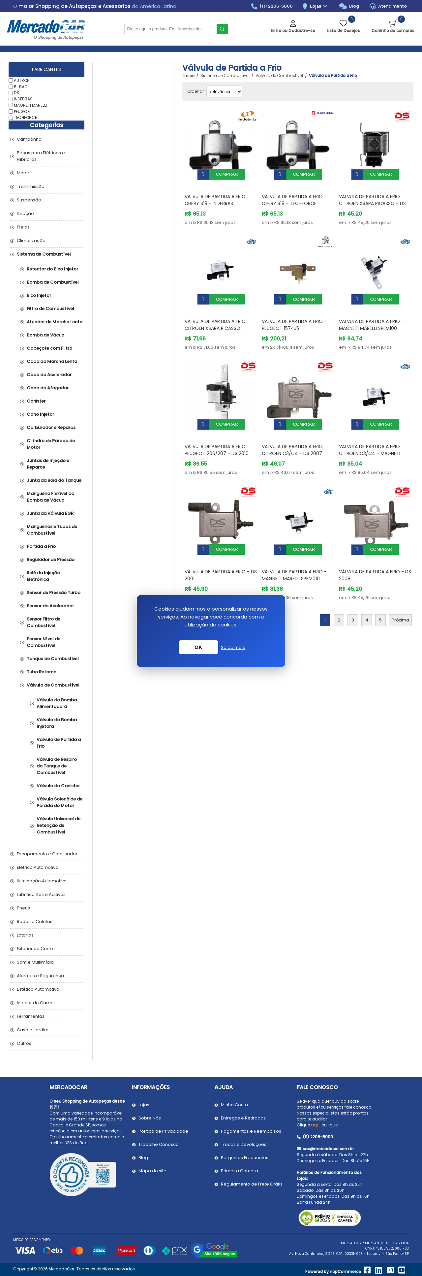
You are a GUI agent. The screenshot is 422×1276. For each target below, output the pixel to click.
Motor (23, 173)
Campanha (29, 139)
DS (16, 92)
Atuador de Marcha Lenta (54, 322)
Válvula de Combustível (53, 685)
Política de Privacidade (163, 1131)
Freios (23, 227)
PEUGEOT (22, 111)
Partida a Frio (41, 546)
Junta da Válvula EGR (50, 513)
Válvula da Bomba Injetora (57, 723)
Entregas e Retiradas (243, 1118)
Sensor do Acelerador (50, 606)
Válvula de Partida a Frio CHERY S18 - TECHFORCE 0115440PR (292, 198)
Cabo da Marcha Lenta (52, 361)
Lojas (319, 6)
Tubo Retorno (41, 672)
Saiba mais (233, 647)
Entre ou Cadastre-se (293, 30)
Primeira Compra (239, 1171)
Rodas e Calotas (34, 921)
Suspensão (29, 200)
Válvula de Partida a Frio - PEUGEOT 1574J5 (294, 315)
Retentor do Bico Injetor (52, 269)
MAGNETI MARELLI (30, 105)
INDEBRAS (23, 99)
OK (198, 647)
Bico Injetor (39, 295)
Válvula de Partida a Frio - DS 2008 (375, 555)
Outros (24, 1043)
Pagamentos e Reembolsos (251, 1131)
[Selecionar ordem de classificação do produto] (224, 91)
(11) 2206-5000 (272, 6)
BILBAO (20, 86)
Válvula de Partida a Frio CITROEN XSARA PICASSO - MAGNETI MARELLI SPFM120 (215, 318)
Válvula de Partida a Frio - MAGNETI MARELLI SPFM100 (371, 315)
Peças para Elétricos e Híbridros (41, 156)
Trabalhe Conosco (158, 1144)
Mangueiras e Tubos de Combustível (52, 529)
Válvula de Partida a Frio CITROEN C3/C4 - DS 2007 (292, 435)
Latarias (25, 935)
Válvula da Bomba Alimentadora (57, 703)
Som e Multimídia (35, 962)
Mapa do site (152, 1171)
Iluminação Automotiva (42, 881)
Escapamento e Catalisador (47, 854)
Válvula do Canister (58, 786)
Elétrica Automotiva (37, 867)
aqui (315, 1125)
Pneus (23, 908)
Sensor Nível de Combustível (43, 642)
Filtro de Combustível (50, 308)
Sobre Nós (149, 1118)
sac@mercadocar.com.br (325, 1149)
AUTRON (22, 80)
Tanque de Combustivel (53, 659)
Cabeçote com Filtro (49, 348)
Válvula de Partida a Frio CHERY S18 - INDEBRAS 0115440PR (215, 198)
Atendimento (388, 6)
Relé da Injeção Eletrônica (43, 576)
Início (189, 75)
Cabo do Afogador (48, 388)
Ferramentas (31, 1016)
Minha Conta (234, 1105)
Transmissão (31, 186)
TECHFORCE (25, 117)
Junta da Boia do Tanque (54, 480)
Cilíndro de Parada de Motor (51, 444)
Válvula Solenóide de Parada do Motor (59, 802)
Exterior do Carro (35, 948)
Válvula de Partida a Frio (59, 742)
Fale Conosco (317, 1087)
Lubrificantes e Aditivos (41, 894)
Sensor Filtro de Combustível (43, 622)
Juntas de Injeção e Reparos (48, 463)
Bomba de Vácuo (45, 335)
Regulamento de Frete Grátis (252, 1184)
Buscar (222, 29)
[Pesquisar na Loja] (170, 29)
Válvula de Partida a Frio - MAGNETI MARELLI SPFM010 (294, 555)
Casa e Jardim (32, 1030)
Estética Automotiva (38, 989)
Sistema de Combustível (44, 254)
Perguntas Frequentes (244, 1157)
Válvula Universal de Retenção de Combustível (58, 825)
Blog (349, 6)
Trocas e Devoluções (243, 1144)
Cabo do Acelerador (49, 375)
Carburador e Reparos (51, 427)
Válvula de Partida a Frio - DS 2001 (221, 555)
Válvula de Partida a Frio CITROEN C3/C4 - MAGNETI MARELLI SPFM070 (369, 438)
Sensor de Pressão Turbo (53, 592)
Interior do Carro (34, 1003)
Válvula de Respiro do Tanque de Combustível (57, 766)
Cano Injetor (40, 414)
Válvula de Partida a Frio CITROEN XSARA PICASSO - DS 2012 (372, 198)
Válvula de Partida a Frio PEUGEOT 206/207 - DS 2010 (217, 435)
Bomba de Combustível (53, 282)
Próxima (400, 600)
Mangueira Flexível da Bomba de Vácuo (50, 496)
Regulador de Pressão (51, 559)
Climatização (31, 240)
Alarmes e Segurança (40, 976)
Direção (25, 213)
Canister (36, 401)
